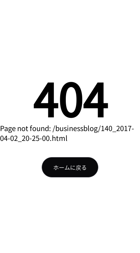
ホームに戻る (70, 167)
